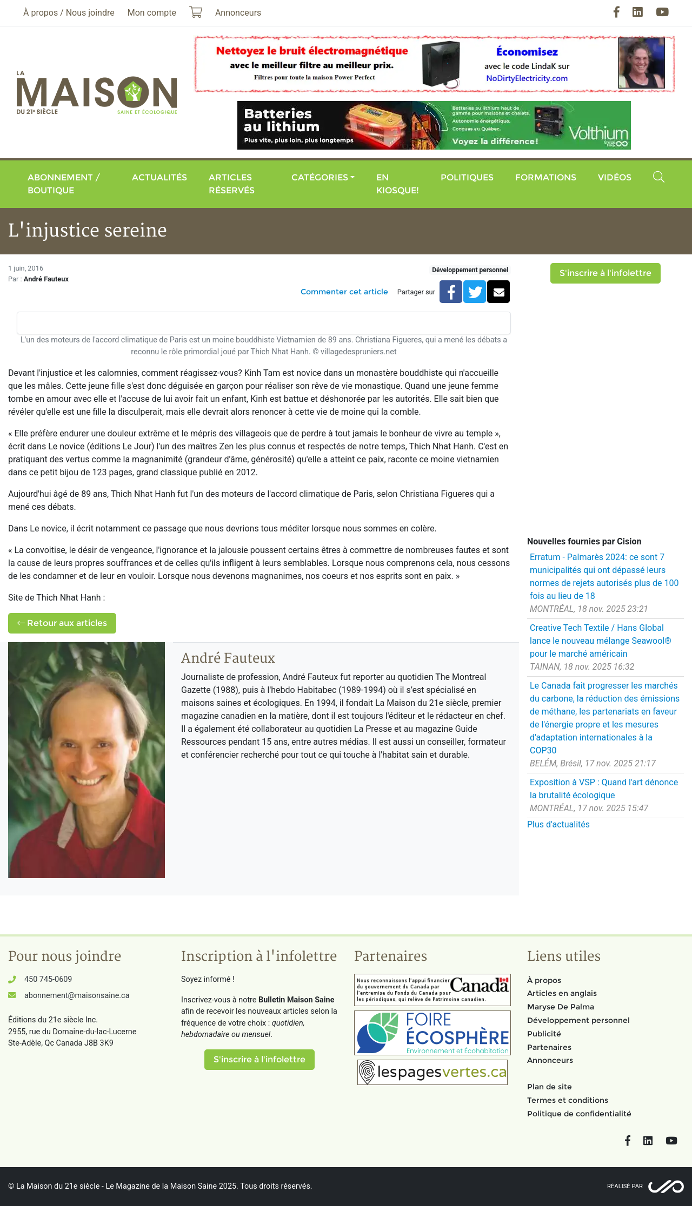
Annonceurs (550, 1060)
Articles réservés (232, 184)
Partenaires (549, 1047)
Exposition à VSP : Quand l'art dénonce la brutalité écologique (604, 788)
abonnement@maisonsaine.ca (76, 995)
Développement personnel (470, 270)
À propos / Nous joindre (69, 13)
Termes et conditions (567, 1100)
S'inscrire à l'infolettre (605, 273)
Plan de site (549, 1087)
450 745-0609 (48, 979)
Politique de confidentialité (579, 1114)
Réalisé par (625, 1186)
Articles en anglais (562, 993)
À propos (544, 980)
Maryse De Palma (560, 1007)
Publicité (544, 1034)
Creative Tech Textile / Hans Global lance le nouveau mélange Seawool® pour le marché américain (600, 641)
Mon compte (152, 13)
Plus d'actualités (558, 824)
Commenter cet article (344, 292)
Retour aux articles (62, 623)
